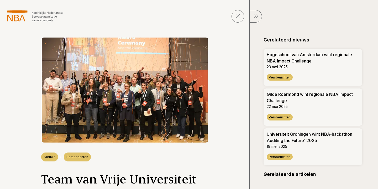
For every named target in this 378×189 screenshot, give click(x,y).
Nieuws (49, 157)
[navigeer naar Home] (35, 16)
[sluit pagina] (238, 16)
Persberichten (77, 157)
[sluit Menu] (255, 16)
